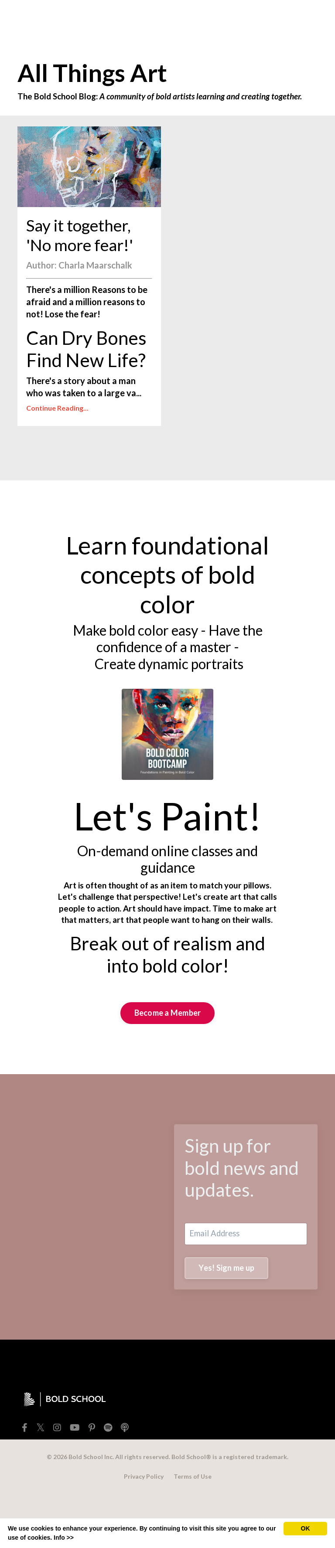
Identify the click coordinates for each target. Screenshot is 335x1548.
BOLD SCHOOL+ (218, 19)
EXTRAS (172, 19)
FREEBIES (52, 19)
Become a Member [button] (167, 1058)
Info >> (64, 1537)
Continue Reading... (57, 438)
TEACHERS (128, 19)
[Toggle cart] (311, 20)
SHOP (88, 19)
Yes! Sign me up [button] (229, 1317)
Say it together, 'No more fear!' (87, 263)
